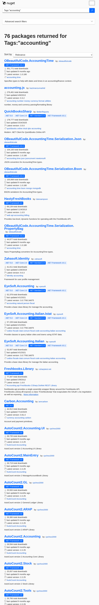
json (23, 158)
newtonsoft (41, 158)
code (37, 331)
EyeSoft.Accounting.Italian (24, 341)
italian (52, 331)
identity (10, 275)
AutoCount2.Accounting (22, 536)
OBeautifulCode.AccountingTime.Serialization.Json (42, 138)
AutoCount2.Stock (18, 563)
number (20, 101)
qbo (29, 128)
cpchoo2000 (55, 428)
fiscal (32, 303)
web (9, 215)
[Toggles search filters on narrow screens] (92, 21)
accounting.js (14, 87)
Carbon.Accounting (19, 401)
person (26, 303)
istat (21, 331)
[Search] (92, 10)
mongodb (37, 188)
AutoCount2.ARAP (18, 509)
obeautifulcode (65, 61)
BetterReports (43, 112)
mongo (29, 188)
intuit (25, 128)
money (27, 101)
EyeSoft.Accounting (19, 286)
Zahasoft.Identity (17, 258)
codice (9, 331)
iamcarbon (43, 401)
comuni (26, 331)
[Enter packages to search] (45, 10)
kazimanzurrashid (37, 88)
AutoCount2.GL (16, 482)
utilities (48, 101)
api (12, 215)
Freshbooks (25, 385)
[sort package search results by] (53, 55)
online (19, 128)
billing (26, 215)
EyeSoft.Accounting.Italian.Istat (28, 313)
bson (23, 188)
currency (34, 101)
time (19, 77)
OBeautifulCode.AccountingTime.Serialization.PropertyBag (39, 227)
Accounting (11, 385)
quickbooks (12, 128)
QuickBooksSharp (18, 111)
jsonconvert (30, 158)
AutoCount (11, 445)
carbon (28, 418)
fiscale (16, 331)
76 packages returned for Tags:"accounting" (35, 39)
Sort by (8, 54)
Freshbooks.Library (19, 368)
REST (47, 385)
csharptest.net (45, 369)
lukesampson (42, 199)
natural (20, 303)
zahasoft (38, 259)
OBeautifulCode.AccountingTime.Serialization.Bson (43, 168)
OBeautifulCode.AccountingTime (29, 60)
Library (54, 385)
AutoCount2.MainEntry (21, 455)
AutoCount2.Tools (17, 590)
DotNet (41, 385)
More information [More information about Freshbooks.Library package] (31, 394)
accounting (11, 77)
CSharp (34, 385)
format (41, 101)
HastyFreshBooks (17, 198)
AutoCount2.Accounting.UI (24, 428)
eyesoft (42, 286)
